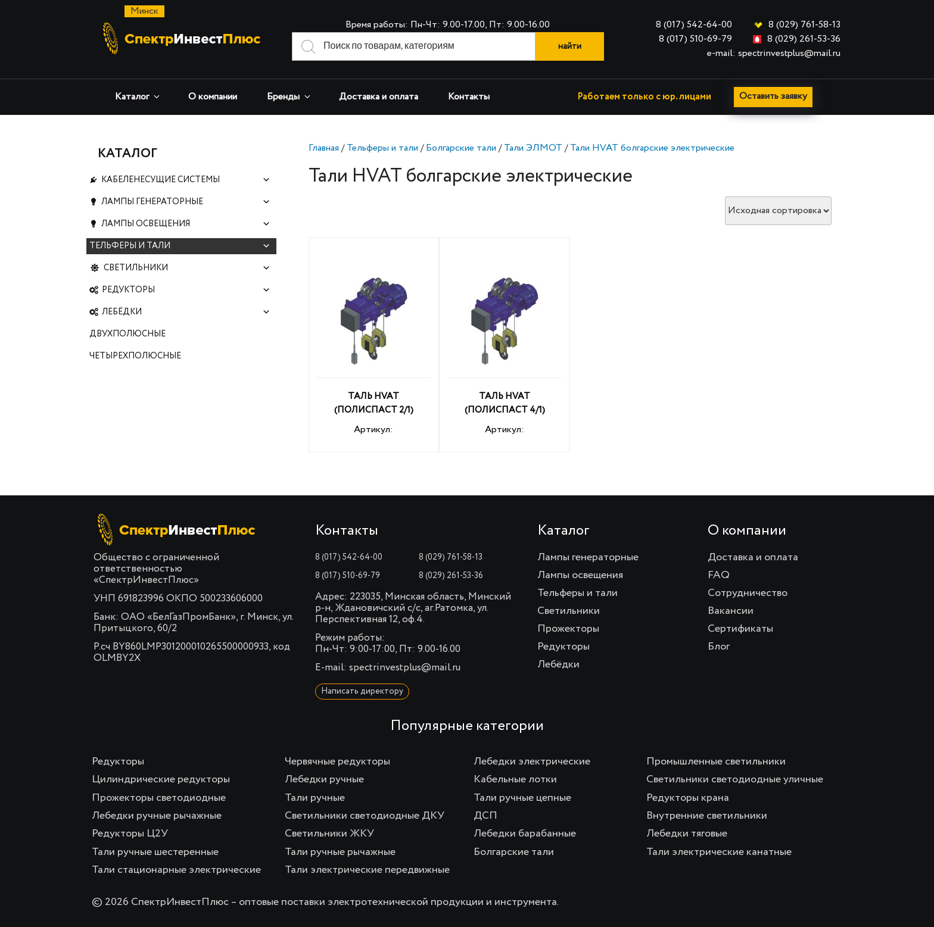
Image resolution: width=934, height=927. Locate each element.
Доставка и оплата (378, 97)
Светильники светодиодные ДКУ (364, 815)
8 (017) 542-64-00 (694, 25)
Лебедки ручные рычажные (157, 815)
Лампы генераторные (185, 205)
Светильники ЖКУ (329, 833)
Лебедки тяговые (686, 833)
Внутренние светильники (706, 815)
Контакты (469, 97)
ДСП (485, 815)
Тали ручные (315, 797)
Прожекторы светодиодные (159, 797)
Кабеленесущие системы (185, 181)
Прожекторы (568, 628)
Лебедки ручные (324, 779)
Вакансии (731, 610)
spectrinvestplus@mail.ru (404, 668)
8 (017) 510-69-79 (695, 39)
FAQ (719, 575)
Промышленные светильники (716, 761)
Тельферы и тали (382, 148)
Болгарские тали (461, 148)
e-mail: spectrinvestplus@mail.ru (773, 53)
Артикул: (374, 346)
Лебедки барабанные (525, 833)
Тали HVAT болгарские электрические (652, 148)
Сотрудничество (747, 593)
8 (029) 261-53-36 (803, 39)
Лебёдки (186, 327)
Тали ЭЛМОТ (533, 148)
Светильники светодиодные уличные (734, 779)
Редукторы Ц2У (130, 833)
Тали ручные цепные (522, 797)
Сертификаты (740, 628)
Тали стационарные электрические (176, 869)
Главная (324, 148)
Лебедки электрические (532, 761)
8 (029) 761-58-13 (804, 25)
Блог (719, 646)
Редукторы (186, 303)
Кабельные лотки (515, 779)
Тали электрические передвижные (367, 869)
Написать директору (362, 691)
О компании (212, 97)
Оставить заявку (774, 97)
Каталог (138, 97)
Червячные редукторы (337, 761)
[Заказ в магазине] (778, 210)
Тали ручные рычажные (340, 852)
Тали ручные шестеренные (155, 852)
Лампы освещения (185, 230)
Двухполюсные (127, 352)
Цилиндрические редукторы (161, 779)
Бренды (289, 97)
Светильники (187, 279)
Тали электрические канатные (719, 852)
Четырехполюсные (135, 376)
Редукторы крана (687, 797)
